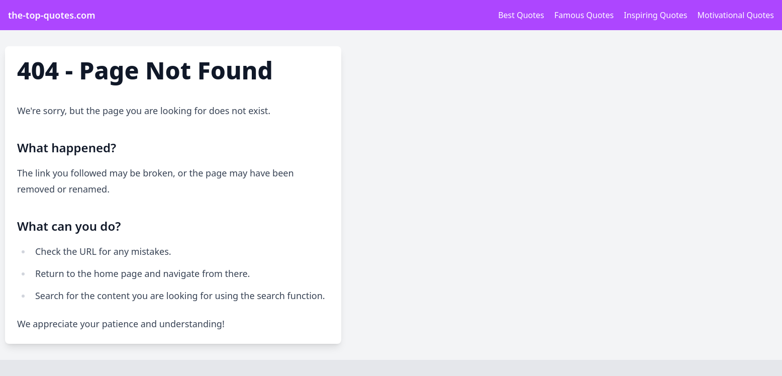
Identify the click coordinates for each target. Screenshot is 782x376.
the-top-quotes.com (51, 15)
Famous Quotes (584, 15)
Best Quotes (521, 15)
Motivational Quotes (736, 15)
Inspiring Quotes (655, 15)
